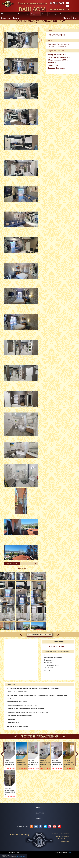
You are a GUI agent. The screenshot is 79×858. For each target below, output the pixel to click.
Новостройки (23, 14)
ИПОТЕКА (39, 819)
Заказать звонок (12, 563)
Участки (62, 14)
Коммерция (5, 18)
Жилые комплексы (8, 14)
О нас (75, 18)
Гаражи (16, 18)
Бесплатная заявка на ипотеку (39, 634)
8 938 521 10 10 (58, 646)
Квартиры (35, 14)
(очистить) (20, 856)
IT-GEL (69, 852)
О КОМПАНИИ (39, 813)
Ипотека (66, 18)
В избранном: (9, 856)
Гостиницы (53, 14)
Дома (44, 14)
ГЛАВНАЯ (39, 807)
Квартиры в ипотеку (20, 834)
